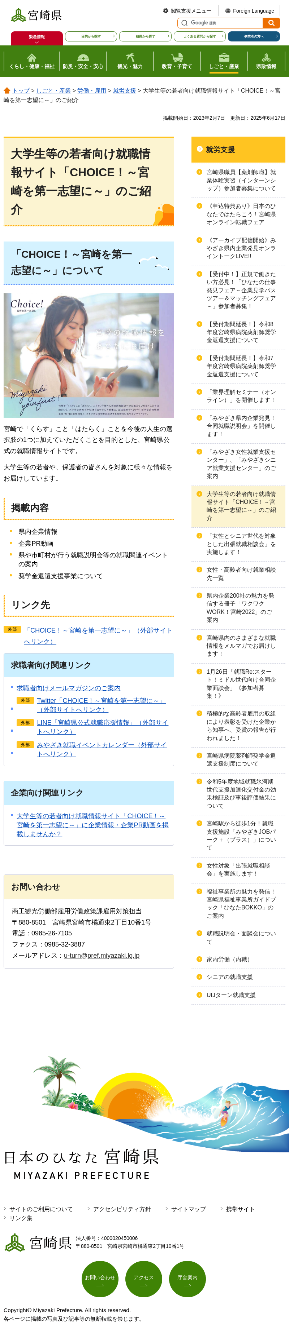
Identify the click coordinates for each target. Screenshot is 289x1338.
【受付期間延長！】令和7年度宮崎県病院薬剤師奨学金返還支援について (241, 366)
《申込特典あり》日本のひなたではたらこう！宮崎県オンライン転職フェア (241, 214)
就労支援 (124, 91)
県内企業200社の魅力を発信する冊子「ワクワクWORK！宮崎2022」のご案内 (240, 608)
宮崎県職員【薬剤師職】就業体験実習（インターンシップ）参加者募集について (241, 180)
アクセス (144, 1277)
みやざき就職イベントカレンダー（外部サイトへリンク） (102, 749)
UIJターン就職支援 (231, 995)
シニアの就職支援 (230, 977)
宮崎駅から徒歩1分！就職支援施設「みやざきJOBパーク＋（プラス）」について (241, 835)
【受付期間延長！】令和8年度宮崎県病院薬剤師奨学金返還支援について (241, 332)
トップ (21, 91)
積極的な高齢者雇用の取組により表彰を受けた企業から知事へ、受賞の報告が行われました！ (241, 725)
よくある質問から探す (200, 36)
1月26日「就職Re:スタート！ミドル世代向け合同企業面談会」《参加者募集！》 (241, 684)
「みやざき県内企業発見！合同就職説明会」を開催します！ (241, 426)
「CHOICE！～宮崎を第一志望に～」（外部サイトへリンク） (98, 636)
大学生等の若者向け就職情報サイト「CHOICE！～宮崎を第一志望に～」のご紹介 (241, 506)
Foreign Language (253, 11)
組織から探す (145, 36)
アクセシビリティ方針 (122, 1209)
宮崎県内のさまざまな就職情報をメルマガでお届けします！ (241, 646)
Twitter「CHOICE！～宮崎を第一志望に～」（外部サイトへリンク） (101, 705)
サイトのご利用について (41, 1209)
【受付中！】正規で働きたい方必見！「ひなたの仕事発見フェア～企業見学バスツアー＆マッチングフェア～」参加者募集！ (241, 290)
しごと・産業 (53, 91)
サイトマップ (188, 1209)
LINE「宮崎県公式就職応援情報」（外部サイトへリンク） (102, 727)
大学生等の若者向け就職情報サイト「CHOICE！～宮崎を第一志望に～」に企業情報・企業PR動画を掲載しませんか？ (93, 825)
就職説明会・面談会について (241, 937)
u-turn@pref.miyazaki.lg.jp (101, 955)
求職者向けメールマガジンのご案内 (69, 688)
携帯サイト (240, 1209)
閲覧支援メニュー (191, 11)
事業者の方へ (254, 36)
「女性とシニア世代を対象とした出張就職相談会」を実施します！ (241, 544)
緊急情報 (37, 37)
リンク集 (21, 1218)
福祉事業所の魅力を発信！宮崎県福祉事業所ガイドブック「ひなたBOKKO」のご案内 (241, 904)
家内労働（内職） (230, 959)
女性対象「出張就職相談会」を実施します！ (238, 870)
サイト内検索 (183, 23)
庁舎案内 (187, 1277)
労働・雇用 (91, 91)
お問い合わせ (100, 1277)
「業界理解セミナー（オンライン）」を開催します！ (241, 396)
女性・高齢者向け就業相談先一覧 (241, 574)
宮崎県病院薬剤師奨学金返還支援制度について (241, 760)
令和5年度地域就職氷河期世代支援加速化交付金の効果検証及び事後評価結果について (241, 794)
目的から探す (91, 36)
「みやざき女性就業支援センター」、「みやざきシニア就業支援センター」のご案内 (241, 464)
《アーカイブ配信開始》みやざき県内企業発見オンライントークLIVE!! (241, 248)
